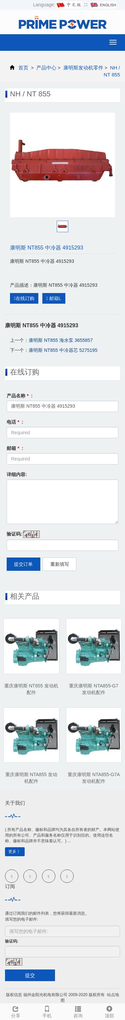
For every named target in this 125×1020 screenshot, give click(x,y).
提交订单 (23, 564)
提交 (30, 975)
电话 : (15, 422)
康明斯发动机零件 (83, 67)
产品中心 (46, 67)
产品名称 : (20, 395)
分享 (15, 1011)
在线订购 (24, 298)
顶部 (109, 1011)
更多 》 (14, 851)
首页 (23, 67)
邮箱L (53, 298)
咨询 (78, 1011)
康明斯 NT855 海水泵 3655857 (61, 340)
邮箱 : (15, 448)
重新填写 (59, 564)
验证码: (14, 534)
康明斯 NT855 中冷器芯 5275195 (63, 350)
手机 (47, 1011)
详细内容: (17, 474)
